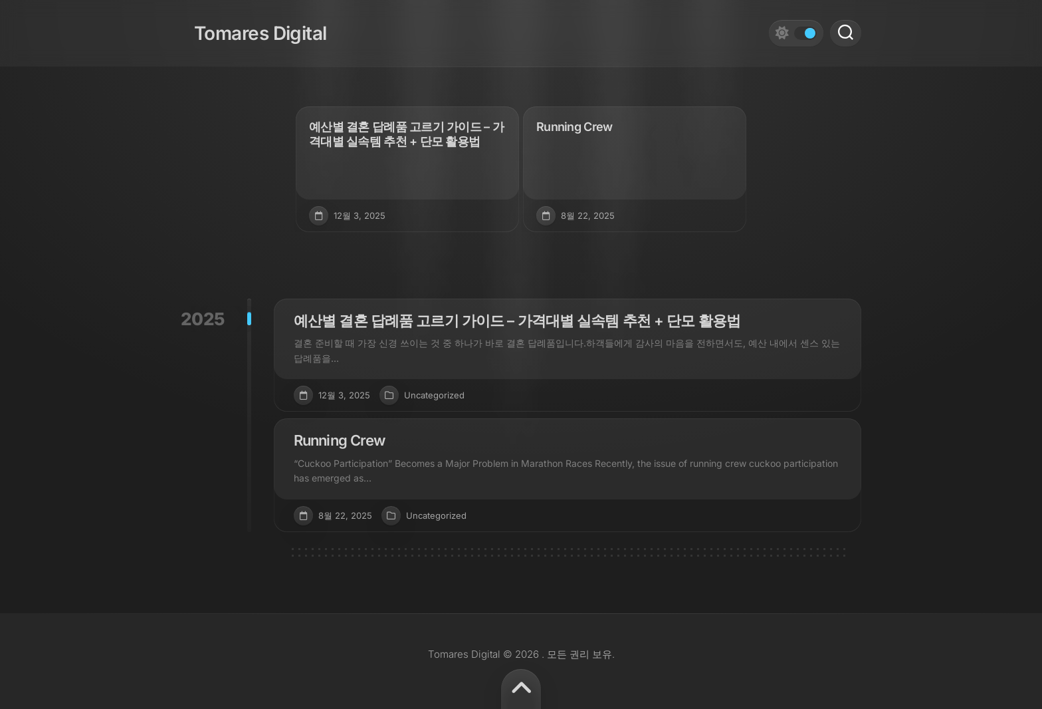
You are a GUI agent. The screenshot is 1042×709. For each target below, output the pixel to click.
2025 (203, 319)
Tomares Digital (247, 26)
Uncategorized (434, 395)
